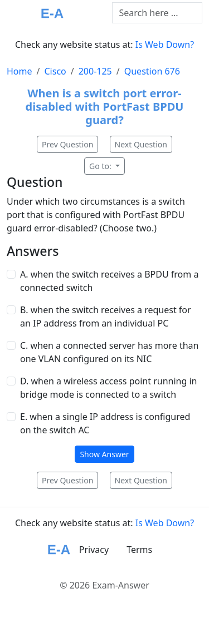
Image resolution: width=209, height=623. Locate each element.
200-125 (95, 71)
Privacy (94, 549)
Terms (139, 549)
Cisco (55, 71)
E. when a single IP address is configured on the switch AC (105, 423)
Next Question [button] (141, 144)
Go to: (101, 166)
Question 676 (152, 71)
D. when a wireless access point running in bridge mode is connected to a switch (108, 387)
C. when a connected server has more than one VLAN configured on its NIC (109, 352)
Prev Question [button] (67, 144)
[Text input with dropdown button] (157, 12)
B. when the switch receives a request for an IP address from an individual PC (105, 316)
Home (19, 71)
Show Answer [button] (104, 454)
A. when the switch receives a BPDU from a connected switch (109, 281)
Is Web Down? (164, 44)
